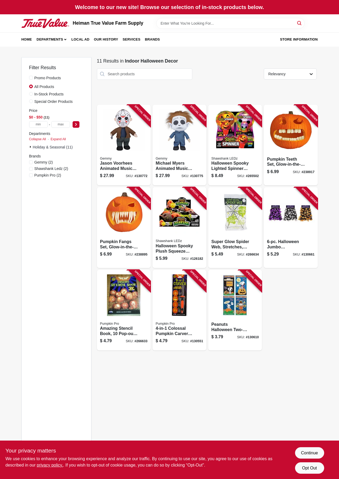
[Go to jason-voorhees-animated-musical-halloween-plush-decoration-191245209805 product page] (124, 145)
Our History (106, 39)
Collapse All (37, 139)
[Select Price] (76, 124)
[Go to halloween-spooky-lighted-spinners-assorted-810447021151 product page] (235, 145)
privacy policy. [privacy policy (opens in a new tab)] (50, 465)
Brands (152, 39)
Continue (309, 453)
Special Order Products (53, 101)
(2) (43, 162)
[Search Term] (230, 23)
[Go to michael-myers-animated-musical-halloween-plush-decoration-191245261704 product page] (179, 145)
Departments (50, 39)
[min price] (38, 124)
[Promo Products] (31, 78)
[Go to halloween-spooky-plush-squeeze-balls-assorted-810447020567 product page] (179, 227)
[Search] (300, 23)
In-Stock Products (49, 94)
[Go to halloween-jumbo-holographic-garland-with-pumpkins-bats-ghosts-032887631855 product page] (291, 227)
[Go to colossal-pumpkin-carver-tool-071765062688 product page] (179, 310)
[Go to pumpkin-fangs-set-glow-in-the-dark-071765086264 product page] (124, 227)
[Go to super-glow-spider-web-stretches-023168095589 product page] (235, 227)
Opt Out (309, 468)
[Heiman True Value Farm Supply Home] (45, 23)
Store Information (299, 39)
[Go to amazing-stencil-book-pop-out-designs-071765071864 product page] (124, 310)
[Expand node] (31, 147)
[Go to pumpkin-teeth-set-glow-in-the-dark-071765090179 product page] (291, 145)
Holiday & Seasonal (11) (53, 147)
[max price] (60, 124)
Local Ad (81, 39)
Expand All (58, 139)
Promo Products (47, 78)
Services (131, 39)
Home (26, 39)
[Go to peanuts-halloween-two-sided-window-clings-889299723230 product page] (235, 310)
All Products (44, 86)
